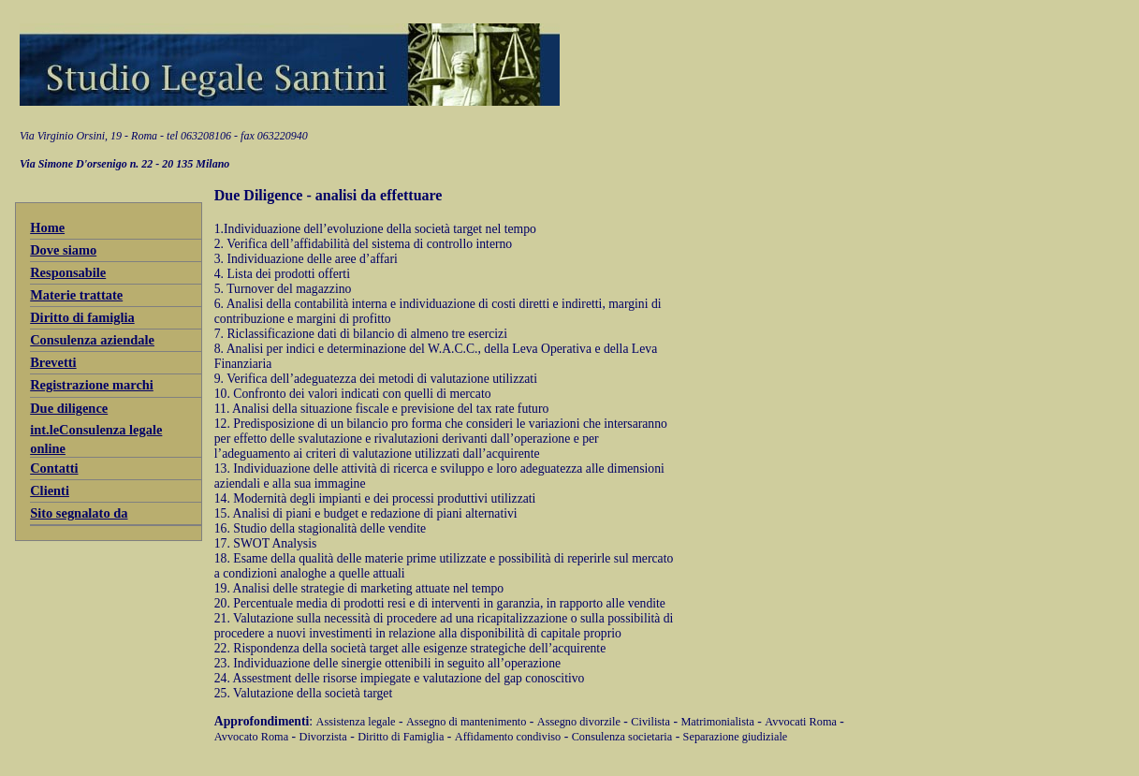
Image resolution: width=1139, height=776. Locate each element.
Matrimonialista (717, 721)
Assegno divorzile (579, 721)
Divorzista (323, 736)
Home (47, 227)
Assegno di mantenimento (466, 721)
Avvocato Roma (251, 736)
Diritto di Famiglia (401, 736)
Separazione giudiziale (735, 736)
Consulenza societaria (622, 736)
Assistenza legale (356, 721)
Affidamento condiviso (508, 736)
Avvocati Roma (801, 721)
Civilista (650, 721)
